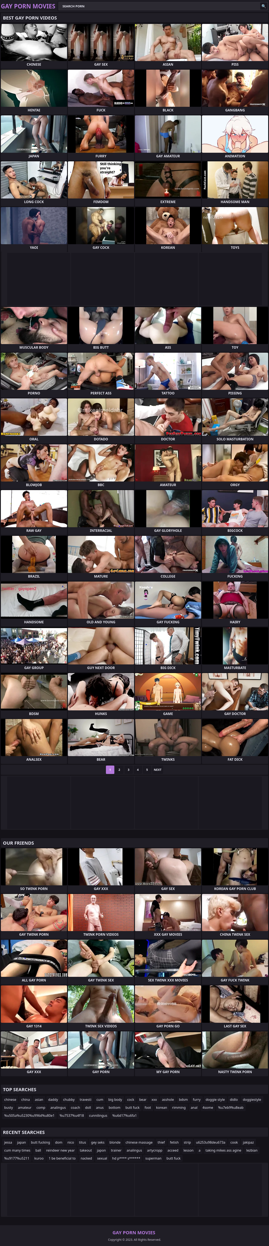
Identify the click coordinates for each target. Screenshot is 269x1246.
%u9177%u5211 (16, 1158)
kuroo (39, 1158)
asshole (168, 1099)
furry (197, 1099)
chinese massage (139, 1142)
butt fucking (40, 1142)
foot (148, 1107)
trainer (116, 1150)
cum (99, 1099)
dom (58, 1142)
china (25, 1099)
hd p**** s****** (126, 1158)
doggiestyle (252, 1099)
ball (38, 1150)
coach (75, 1107)
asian (39, 1099)
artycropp (154, 1150)
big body (115, 1099)
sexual (102, 1158)
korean (161, 1107)
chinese (10, 1099)
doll (88, 1107)
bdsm (183, 1099)
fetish (174, 1142)
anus (100, 1107)
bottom (114, 1107)
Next (158, 770)
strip (187, 1142)
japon (101, 1150)
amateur (24, 1107)
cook (234, 1142)
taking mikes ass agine (223, 1150)
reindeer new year (60, 1150)
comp (41, 1107)
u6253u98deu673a (210, 1142)
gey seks (97, 1142)
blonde (114, 1142)
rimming (179, 1107)
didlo (234, 1099)
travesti (85, 1099)
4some (208, 1107)
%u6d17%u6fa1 (124, 1115)
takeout (86, 1150)
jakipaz (248, 1142)
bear (142, 1099)
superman (153, 1158)
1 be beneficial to (62, 1158)
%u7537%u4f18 (72, 1115)
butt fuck (132, 1107)
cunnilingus (98, 1115)
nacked (86, 1158)
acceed (172, 1150)
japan (21, 1142)
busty (8, 1107)
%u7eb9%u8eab (231, 1107)
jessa (8, 1142)
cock (130, 1099)
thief (161, 1142)
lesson (188, 1150)
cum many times (17, 1150)
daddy (53, 1099)
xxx (154, 1099)
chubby (69, 1099)
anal (194, 1107)
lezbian (251, 1150)
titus (82, 1142)
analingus (58, 1107)
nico (70, 1142)
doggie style (215, 1099)
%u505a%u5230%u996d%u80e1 (29, 1115)
